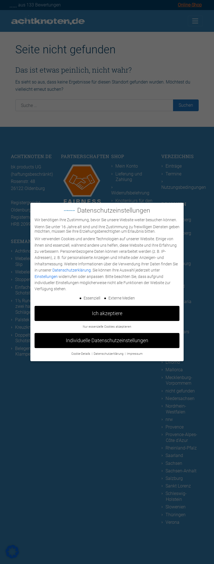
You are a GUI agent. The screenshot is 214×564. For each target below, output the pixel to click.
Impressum (135, 354)
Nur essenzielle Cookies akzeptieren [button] (107, 327)
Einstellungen (46, 276)
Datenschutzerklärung (71, 270)
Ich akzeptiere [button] (107, 313)
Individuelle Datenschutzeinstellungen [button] (107, 340)
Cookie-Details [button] (81, 354)
